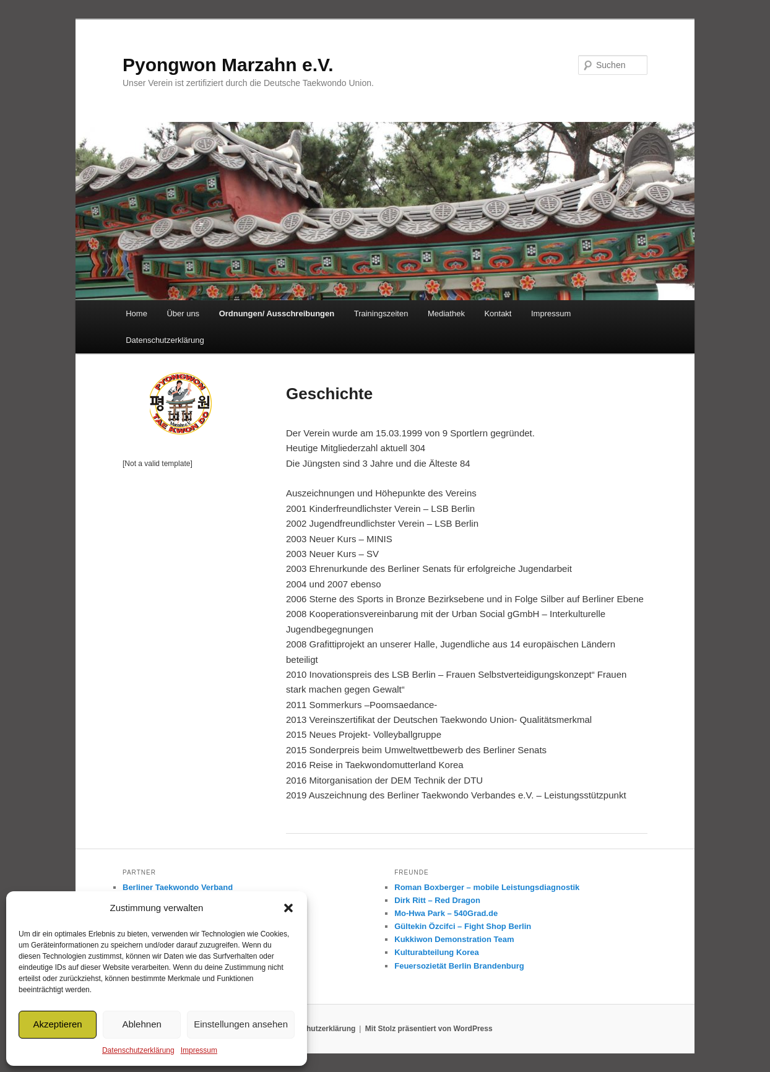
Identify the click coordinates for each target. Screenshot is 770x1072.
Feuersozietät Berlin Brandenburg (459, 965)
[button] (288, 908)
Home (136, 313)
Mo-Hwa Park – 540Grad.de (446, 913)
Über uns (183, 313)
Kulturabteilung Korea (436, 952)
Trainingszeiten (381, 313)
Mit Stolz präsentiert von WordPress (429, 1028)
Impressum (199, 1050)
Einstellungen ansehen (241, 1024)
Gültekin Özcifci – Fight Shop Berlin (462, 926)
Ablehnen (141, 1024)
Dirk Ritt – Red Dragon (437, 900)
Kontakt (497, 313)
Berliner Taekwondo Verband (178, 887)
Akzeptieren (57, 1024)
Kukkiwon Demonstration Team (454, 939)
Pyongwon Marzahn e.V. (228, 64)
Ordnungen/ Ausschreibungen (277, 313)
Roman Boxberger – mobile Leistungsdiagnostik (486, 887)
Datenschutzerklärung (138, 1050)
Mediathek (446, 313)
